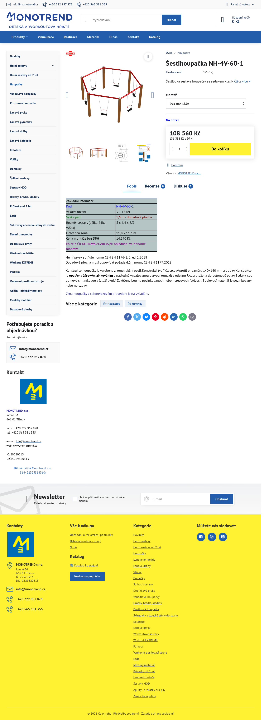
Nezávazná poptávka (87, 576)
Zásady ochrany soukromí (157, 713)
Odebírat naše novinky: (50, 503)
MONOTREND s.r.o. (189, 173)
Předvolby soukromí (126, 713)
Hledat (171, 20)
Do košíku (220, 149)
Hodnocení (174, 72)
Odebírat (221, 499)
